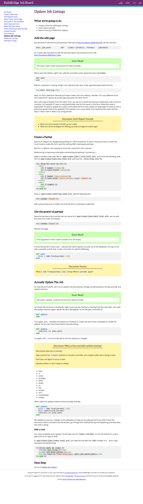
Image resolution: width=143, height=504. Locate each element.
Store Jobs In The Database (14, 21)
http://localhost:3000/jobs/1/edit (47, 55)
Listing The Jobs (10, 31)
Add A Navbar (9, 33)
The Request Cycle (10, 17)
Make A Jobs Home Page (13, 19)
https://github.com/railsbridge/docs (74, 502)
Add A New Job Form (12, 24)
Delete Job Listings (11, 38)
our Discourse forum (71, 495)
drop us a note (80, 498)
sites (128, 2)
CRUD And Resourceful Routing (15, 29)
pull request (69, 498)
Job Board (18, 2)
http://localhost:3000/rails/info (89, 42)
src (134, 2)
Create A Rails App (11, 14)
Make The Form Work (12, 26)
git (140, 2)
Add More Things (10, 41)
